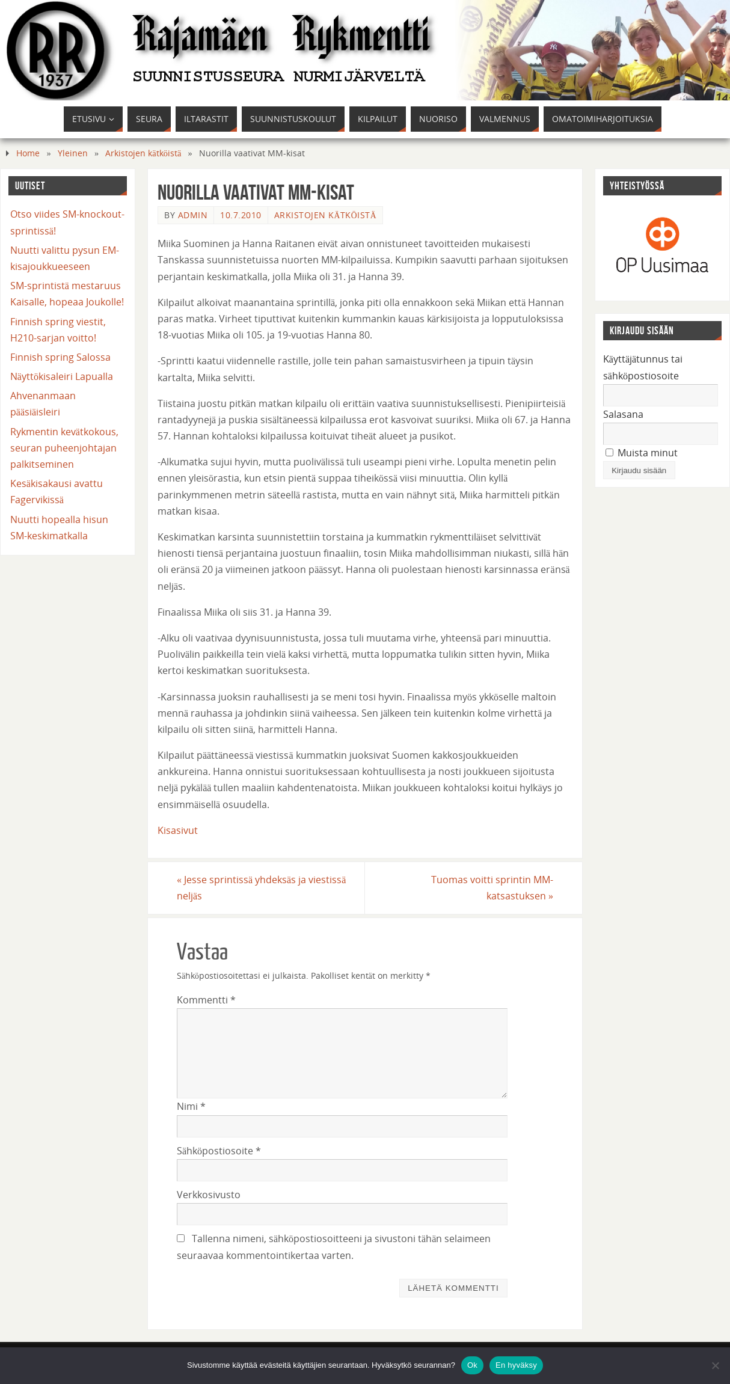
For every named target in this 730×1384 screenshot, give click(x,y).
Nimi (191, 1106)
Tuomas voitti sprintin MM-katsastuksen (492, 887)
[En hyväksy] (715, 1365)
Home (28, 153)
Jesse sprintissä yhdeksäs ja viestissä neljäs (261, 887)
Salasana (623, 414)
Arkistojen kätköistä (143, 153)
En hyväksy (516, 1365)
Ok (472, 1365)
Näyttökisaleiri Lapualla (61, 376)
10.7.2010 (241, 215)
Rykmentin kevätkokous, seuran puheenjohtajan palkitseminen (64, 448)
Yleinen (73, 153)
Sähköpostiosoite (219, 1150)
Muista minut (642, 452)
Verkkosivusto (209, 1194)
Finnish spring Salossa (60, 357)
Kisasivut (178, 830)
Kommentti (206, 999)
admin (193, 215)
